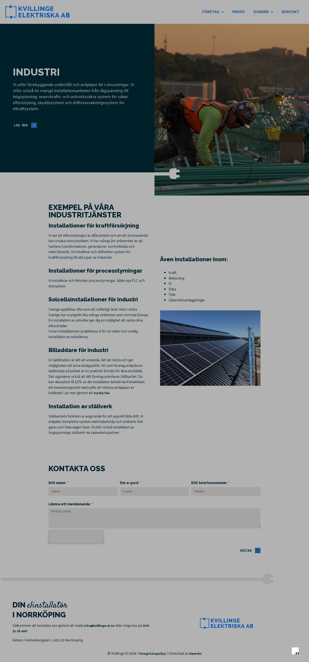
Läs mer (198, 608)
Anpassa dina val (190, 636)
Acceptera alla (275, 636)
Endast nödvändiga (232, 636)
